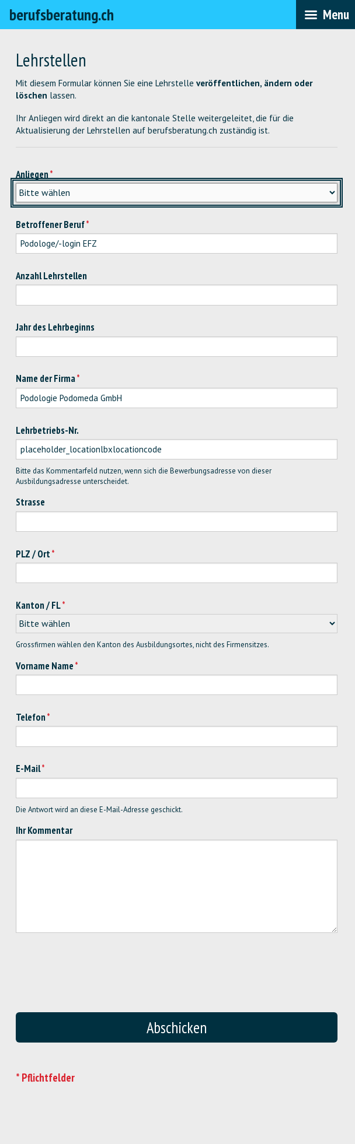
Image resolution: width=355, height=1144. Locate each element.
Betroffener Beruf (50, 224)
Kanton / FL (38, 605)
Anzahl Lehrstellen (51, 275)
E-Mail (28, 768)
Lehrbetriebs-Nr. (47, 430)
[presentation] (185, 978)
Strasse (30, 502)
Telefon (31, 717)
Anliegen (32, 174)
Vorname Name (45, 665)
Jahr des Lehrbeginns (55, 327)
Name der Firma (45, 378)
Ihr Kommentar (44, 830)
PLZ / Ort (33, 554)
